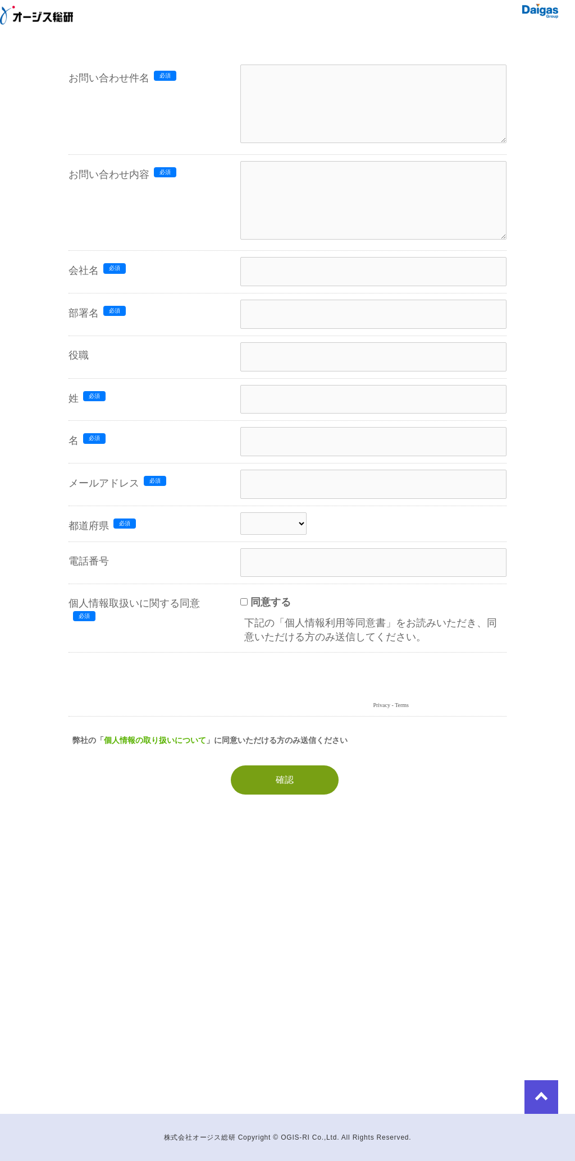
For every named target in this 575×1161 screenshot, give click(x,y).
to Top (541, 1097)
